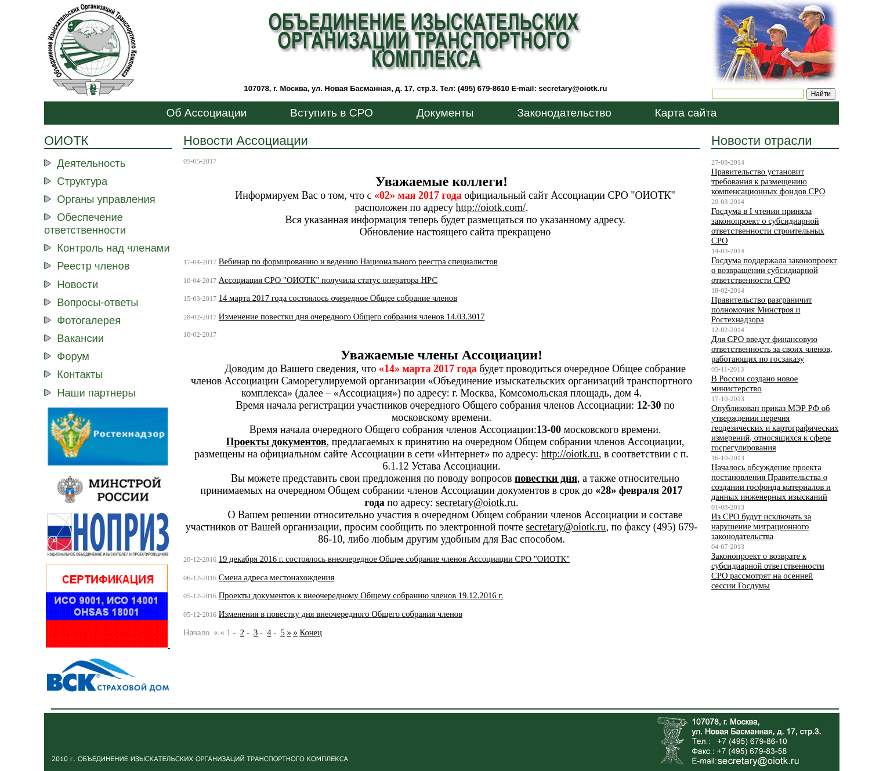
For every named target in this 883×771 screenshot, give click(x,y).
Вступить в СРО (331, 113)
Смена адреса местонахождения (276, 577)
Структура (82, 181)
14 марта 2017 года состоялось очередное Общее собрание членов (338, 298)
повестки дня (546, 478)
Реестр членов (93, 266)
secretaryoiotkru (566, 527)
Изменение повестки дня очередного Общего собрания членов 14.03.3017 (352, 316)
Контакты (80, 374)
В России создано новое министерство (754, 383)
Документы (445, 113)
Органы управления (106, 199)
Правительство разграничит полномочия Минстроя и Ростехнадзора (761, 309)
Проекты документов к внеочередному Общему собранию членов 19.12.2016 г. (361, 595)
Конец (310, 632)
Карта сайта (686, 113)
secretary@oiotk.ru (572, 88)
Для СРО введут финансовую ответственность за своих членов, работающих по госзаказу (772, 348)
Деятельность (91, 163)
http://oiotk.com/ (491, 207)
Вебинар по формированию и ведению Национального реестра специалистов (358, 261)
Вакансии (80, 338)
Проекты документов (276, 442)
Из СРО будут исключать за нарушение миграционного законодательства (761, 526)
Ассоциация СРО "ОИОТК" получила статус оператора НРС (328, 280)
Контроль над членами (113, 248)
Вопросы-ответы (97, 302)
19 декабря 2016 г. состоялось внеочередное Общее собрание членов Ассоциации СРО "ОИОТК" (394, 558)
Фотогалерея (89, 320)
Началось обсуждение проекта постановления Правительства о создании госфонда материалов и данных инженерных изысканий (771, 482)
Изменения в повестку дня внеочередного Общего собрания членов (340, 614)
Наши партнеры (96, 393)
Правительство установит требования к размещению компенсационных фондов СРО (768, 181)
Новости (77, 284)
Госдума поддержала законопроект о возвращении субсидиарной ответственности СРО (774, 270)
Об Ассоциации (207, 113)
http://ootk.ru (570, 454)
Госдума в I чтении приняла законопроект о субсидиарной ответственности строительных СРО (767, 225)
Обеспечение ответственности (85, 223)
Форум (73, 356)
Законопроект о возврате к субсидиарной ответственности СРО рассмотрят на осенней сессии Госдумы (767, 570)
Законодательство (564, 113)
